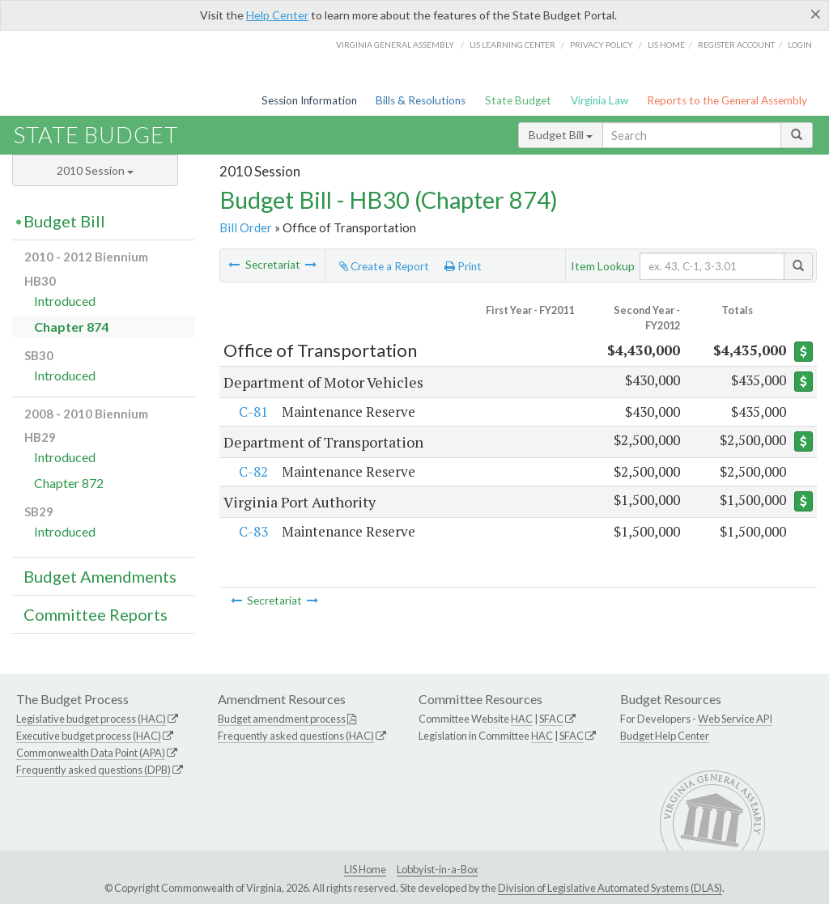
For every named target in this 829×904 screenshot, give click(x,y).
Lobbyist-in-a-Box (437, 869)
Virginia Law (599, 100)
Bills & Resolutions (421, 100)
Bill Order (245, 227)
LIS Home (365, 869)
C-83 (251, 531)
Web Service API (735, 718)
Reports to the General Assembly (727, 100)
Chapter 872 (69, 482)
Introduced (65, 300)
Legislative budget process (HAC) (91, 718)
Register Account (736, 44)
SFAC (551, 718)
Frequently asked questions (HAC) (296, 735)
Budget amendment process (282, 718)
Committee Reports (95, 614)
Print (463, 266)
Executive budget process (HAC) (88, 735)
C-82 (251, 471)
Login (800, 44)
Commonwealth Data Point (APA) (90, 752)
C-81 (251, 411)
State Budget (518, 100)
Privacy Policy (601, 44)
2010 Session (95, 170)
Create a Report (384, 266)
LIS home (666, 44)
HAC (522, 718)
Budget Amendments (99, 576)
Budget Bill (561, 135)
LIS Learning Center (512, 44)
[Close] (816, 13)
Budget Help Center (664, 735)
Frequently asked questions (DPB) (93, 769)
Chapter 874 (71, 326)
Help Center (277, 15)
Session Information (309, 100)
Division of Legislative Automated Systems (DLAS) (610, 887)
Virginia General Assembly (395, 44)
